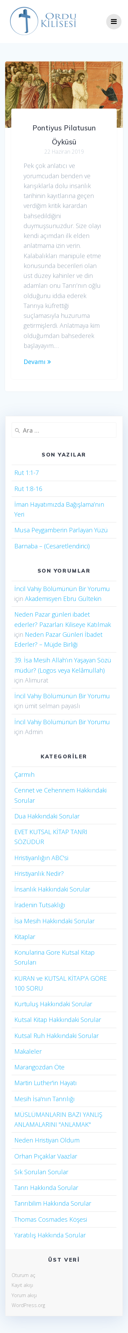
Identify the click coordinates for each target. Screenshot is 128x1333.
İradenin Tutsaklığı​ (39, 905)
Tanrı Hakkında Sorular (46, 1187)
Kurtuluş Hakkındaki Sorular (53, 1004)
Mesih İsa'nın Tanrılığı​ (44, 1099)
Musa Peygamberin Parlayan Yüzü (61, 530)
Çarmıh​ (24, 774)
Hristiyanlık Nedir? (39, 873)
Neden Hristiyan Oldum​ (47, 1140)
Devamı (34, 361)
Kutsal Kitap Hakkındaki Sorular (57, 1019)
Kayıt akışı (22, 1285)
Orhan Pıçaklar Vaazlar (45, 1156)
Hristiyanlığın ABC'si (41, 858)
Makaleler (28, 1051)
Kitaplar (24, 936)
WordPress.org (28, 1305)
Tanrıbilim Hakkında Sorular (52, 1203)
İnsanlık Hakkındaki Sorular (52, 889)
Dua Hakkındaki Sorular (47, 816)
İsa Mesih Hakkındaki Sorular (54, 921)
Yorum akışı (24, 1295)
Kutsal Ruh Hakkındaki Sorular (56, 1036)
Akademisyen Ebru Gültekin (63, 598)
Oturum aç (23, 1275)
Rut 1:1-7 (26, 472)
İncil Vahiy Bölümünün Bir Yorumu (62, 589)
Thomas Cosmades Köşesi (50, 1219)
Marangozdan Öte (39, 1067)
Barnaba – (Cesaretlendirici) (52, 546)
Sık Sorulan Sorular (41, 1172)
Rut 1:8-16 (28, 489)
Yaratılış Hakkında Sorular (50, 1235)
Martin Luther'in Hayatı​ (45, 1083)
